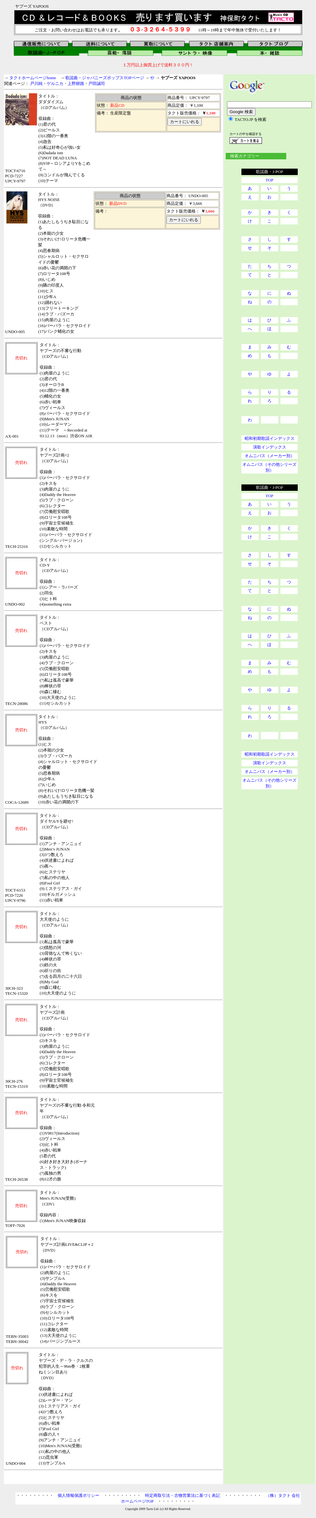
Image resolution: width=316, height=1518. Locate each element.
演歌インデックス (269, 447)
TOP (269, 180)
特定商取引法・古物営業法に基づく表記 (182, 1495)
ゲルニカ (55, 83)
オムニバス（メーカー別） (270, 455)
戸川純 (36, 83)
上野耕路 (76, 83)
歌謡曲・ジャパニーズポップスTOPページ (104, 77)
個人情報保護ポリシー (78, 1495)
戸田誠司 (96, 83)
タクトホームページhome (32, 77)
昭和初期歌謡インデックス (270, 438)
